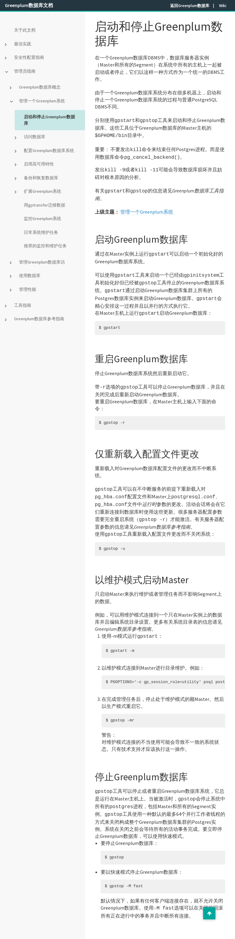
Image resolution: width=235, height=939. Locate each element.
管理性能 (27, 289)
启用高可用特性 (39, 164)
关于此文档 (24, 30)
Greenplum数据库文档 (29, 5)
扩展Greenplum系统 (42, 191)
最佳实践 (22, 44)
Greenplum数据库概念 (40, 87)
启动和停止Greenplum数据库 (49, 120)
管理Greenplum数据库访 (42, 262)
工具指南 (22, 305)
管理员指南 (24, 71)
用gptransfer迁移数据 (44, 205)
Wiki (222, 5)
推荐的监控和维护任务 (45, 246)
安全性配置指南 (29, 57)
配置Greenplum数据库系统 (49, 150)
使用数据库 (29, 275)
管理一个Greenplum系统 (42, 101)
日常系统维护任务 (41, 232)
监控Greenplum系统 (42, 218)
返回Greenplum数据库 (189, 5)
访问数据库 (34, 136)
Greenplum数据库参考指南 (39, 318)
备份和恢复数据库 (41, 178)
